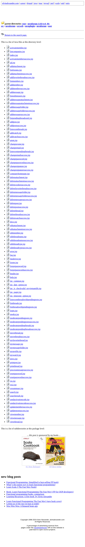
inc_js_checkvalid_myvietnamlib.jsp (23, 288)
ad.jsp (10, 62)
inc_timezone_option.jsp (18, 296)
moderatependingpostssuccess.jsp (22, 322)
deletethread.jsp (15, 211)
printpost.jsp (13, 362)
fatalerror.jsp (13, 259)
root (24, 24)
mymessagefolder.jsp (17, 348)
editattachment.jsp (16, 225)
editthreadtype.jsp (15, 244)
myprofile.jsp (14, 351)
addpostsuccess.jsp (16, 125)
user (50, 26)
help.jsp (11, 277)
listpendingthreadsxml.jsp (19, 118)
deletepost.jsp (14, 203)
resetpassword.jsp (15, 373)
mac (40, 3)
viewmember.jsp (15, 414)
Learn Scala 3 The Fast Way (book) (21, 487)
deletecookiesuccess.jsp (18, 185)
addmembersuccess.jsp (17, 88)
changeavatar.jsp (15, 144)
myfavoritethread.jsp (17, 340)
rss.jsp (10, 381)
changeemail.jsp (15, 148)
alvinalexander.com (10, 3)
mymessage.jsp (14, 344)
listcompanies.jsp (15, 51)
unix (68, 3)
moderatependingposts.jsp (19, 318)
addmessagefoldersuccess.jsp (20, 111)
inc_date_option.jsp (16, 285)
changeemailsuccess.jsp (18, 155)
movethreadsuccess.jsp (17, 336)
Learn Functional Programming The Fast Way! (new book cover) (34, 501)
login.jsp (12, 311)
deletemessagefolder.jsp (18, 192)
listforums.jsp (14, 70)
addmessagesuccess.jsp (18, 114)
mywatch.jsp (13, 355)
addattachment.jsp (16, 66)
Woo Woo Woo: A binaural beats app (22, 506)
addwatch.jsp (13, 133)
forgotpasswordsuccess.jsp (19, 270)
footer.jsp (12, 262)
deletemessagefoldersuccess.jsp (21, 196)
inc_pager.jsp (13, 292)
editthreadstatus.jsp (16, 236)
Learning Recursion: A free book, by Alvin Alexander (29, 496)
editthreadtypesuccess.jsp (19, 248)
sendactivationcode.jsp (17, 399)
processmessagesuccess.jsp (19, 370)
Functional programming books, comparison (25, 494)
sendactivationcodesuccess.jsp (21, 403)
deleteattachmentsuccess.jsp (20, 181)
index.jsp (12, 55)
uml (62, 3)
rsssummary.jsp (14, 388)
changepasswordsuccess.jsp (19, 162)
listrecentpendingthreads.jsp (20, 151)
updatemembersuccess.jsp (19, 407)
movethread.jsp (14, 333)
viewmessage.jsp (15, 418)
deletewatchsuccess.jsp (18, 218)
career (22, 3)
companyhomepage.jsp (18, 174)
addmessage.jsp (14, 92)
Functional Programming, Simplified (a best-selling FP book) (32, 482)
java (35, 3)
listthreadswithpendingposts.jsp (21, 307)
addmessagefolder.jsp (17, 107)
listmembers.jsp (15, 81)
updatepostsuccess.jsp (17, 410)
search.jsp (12, 392)
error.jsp (11, 251)
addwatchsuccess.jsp (17, 137)
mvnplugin (30, 26)
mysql (46, 3)
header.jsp (12, 274)
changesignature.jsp (16, 166)
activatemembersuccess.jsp (19, 59)
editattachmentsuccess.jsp (19, 229)
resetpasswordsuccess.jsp (18, 377)
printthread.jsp (14, 366)
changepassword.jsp (16, 159)
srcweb (20, 26)
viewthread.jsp (14, 422)
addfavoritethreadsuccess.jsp (20, 77)
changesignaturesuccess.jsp (19, 170)
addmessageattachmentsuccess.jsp (22, 103)
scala (57, 3)
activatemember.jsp (16, 48)
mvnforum (10, 26)
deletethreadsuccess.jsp (18, 214)
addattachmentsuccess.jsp (19, 74)
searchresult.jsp (14, 396)
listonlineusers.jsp (15, 96)
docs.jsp (11, 222)
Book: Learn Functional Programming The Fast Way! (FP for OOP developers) (39, 492)
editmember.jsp (14, 233)
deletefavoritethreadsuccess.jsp (21, 188)
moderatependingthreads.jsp (20, 325)
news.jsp (12, 359)
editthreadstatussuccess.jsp (19, 240)
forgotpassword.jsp (16, 266)
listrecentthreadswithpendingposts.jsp (24, 299)
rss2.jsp (11, 385)
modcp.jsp (12, 314)
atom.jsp (11, 140)
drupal (29, 3)
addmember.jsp (14, 85)
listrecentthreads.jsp (16, 129)
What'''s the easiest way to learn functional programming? (31, 485)
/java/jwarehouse (40, 528)
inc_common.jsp (15, 281)
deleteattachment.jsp (16, 177)
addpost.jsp (13, 122)
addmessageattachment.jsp (19, 100)
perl (52, 3)
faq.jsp (11, 255)
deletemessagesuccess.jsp (19, 199)
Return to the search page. (14, 35)
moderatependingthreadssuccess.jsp (23, 329)
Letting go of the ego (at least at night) (22, 504)
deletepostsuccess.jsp (17, 207)
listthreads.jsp (14, 303)
